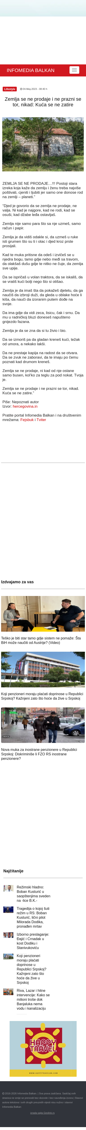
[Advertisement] (42, 40)
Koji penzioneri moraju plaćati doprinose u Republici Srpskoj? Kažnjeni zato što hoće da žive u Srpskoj (31, 969)
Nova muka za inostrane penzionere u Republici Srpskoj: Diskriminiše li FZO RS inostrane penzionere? (39, 754)
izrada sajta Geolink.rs (42, 1113)
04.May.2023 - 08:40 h (33, 89)
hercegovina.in (25, 406)
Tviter (41, 420)
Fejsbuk (27, 420)
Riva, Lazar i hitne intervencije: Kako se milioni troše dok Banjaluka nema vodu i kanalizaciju (33, 999)
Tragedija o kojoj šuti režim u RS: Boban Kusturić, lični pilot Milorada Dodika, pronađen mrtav (33, 917)
